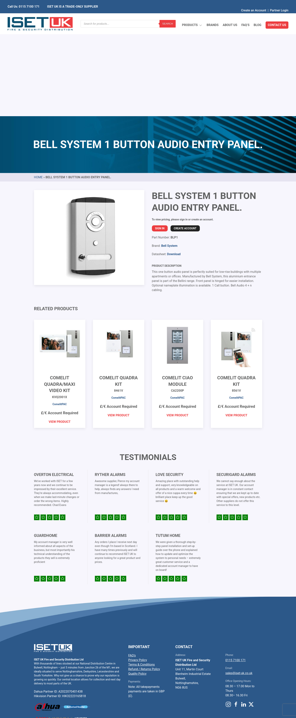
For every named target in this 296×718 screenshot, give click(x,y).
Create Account (185, 138)
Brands (213, 16)
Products (192, 16)
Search (167, 16)
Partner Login (279, 3)
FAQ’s (245, 16)
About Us (230, 16)
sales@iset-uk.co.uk (238, 583)
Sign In (160, 138)
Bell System (169, 156)
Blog (257, 16)
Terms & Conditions (141, 575)
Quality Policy (137, 584)
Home (38, 87)
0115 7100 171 (235, 570)
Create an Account (253, 3)
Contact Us (277, 16)
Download (174, 164)
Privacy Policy (137, 570)
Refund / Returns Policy (144, 579)
